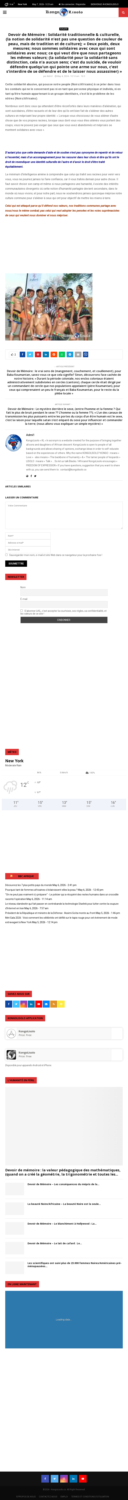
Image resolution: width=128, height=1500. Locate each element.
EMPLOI (64, 1496)
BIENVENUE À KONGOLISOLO (105, 4)
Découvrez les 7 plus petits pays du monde (28, 885)
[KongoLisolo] (11, 1058)
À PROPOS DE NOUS (26, 1496)
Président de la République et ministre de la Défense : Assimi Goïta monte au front (50, 913)
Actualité (63, 29)
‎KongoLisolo (27, 1031)
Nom (23, 587)
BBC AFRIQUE (26, 876)
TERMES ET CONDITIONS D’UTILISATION (90, 1496)
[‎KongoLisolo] (11, 1037)
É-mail (23, 599)
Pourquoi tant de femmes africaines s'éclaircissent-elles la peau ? (41, 889)
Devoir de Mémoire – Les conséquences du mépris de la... (63, 1184)
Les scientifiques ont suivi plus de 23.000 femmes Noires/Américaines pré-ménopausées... (75, 1264)
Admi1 (50, 76)
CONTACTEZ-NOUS (48, 1496)
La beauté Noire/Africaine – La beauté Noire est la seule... (64, 1204)
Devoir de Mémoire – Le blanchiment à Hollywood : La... (62, 1223)
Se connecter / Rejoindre (72, 4)
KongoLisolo (27, 1052)
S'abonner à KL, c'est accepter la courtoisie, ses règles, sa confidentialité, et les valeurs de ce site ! (63, 612)
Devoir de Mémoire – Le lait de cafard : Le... (55, 1243)
